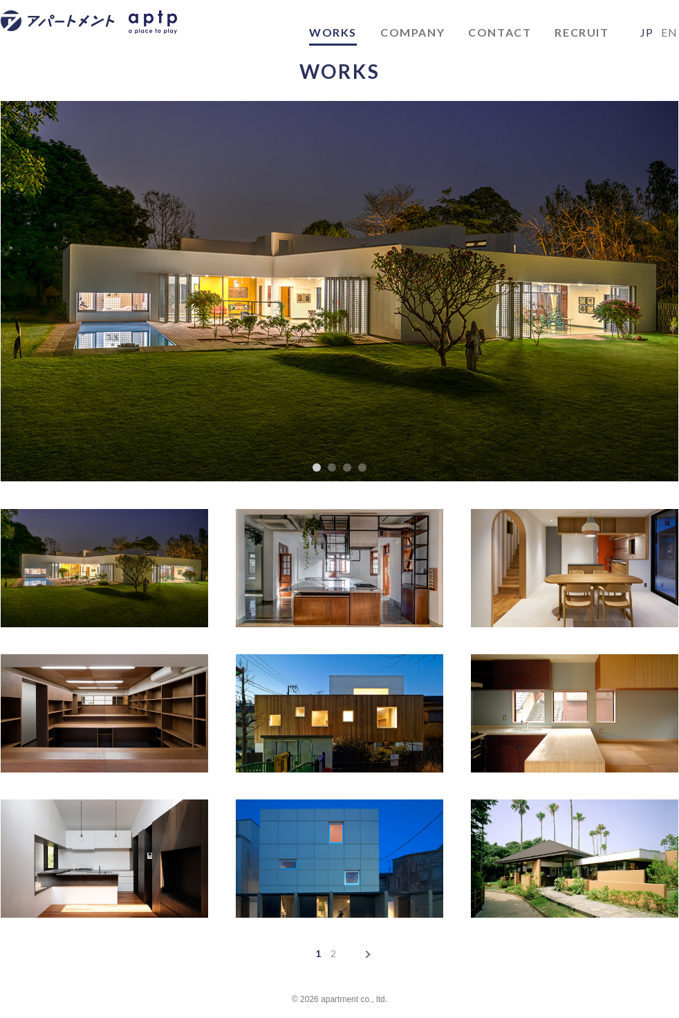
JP (647, 32)
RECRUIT (581, 32)
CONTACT (499, 32)
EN (669, 32)
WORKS (333, 32)
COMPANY (412, 32)
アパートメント (68, 32)
